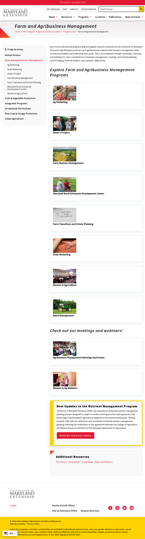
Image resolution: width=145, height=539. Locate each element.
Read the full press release (75, 435)
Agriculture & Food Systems (49, 31)
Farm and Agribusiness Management (24, 60)
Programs (83, 16)
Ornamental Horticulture (18, 108)
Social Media (87, 461)
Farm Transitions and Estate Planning (24, 82)
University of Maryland (73, 2)
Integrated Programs (16, 103)
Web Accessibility (17, 524)
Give (65, 9)
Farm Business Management (20, 78)
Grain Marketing (14, 69)
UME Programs (29, 31)
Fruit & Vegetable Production (20, 98)
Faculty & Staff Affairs (63, 505)
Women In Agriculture (17, 93)
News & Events (132, 16)
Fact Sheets (61, 461)
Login (13, 505)
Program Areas (69, 31)
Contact (74, 9)
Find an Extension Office (64, 510)
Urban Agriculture (14, 118)
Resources (66, 16)
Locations (100, 16)
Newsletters (74, 461)
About (52, 16)
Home (17, 31)
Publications (115, 16)
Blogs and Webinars (104, 461)
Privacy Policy (33, 524)
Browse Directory (90, 510)
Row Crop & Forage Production (21, 113)
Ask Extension (89, 9)
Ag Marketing (13, 65)
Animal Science (13, 55)
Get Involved (53, 9)
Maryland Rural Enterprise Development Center (19, 88)
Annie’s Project (14, 73)
